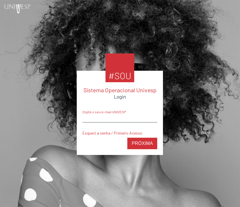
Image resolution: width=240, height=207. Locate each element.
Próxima (142, 143)
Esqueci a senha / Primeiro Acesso (112, 133)
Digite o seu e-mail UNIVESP (104, 112)
